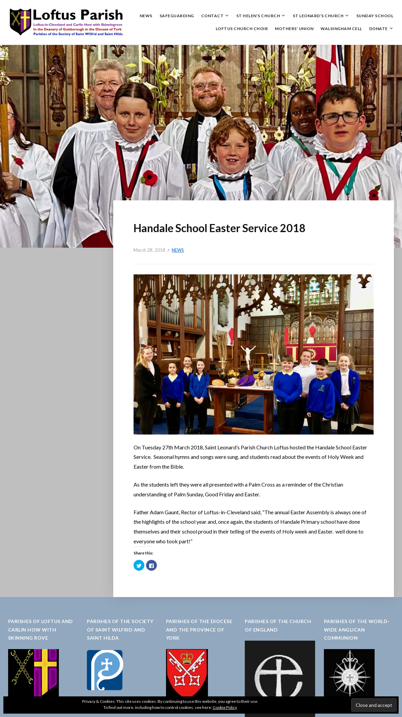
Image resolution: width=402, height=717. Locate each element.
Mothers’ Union (294, 28)
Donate (378, 28)
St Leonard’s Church (318, 15)
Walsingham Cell (341, 28)
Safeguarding (177, 15)
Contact (212, 15)
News (146, 15)
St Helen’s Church (258, 15)
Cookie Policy (225, 707)
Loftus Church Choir (242, 28)
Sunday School (375, 15)
